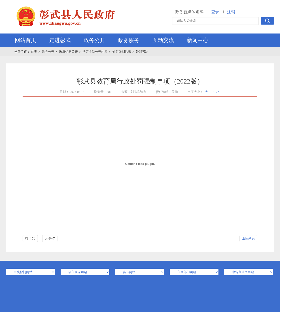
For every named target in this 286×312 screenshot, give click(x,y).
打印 (30, 239)
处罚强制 (142, 51)
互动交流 (163, 40)
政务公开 (94, 40)
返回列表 (248, 238)
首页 (34, 51)
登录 (215, 12)
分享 (50, 239)
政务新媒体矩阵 (189, 12)
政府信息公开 (68, 51)
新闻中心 (197, 40)
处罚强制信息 (121, 51)
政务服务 (129, 40)
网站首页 (25, 40)
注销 (231, 12)
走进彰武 (60, 40)
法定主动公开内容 (95, 51)
